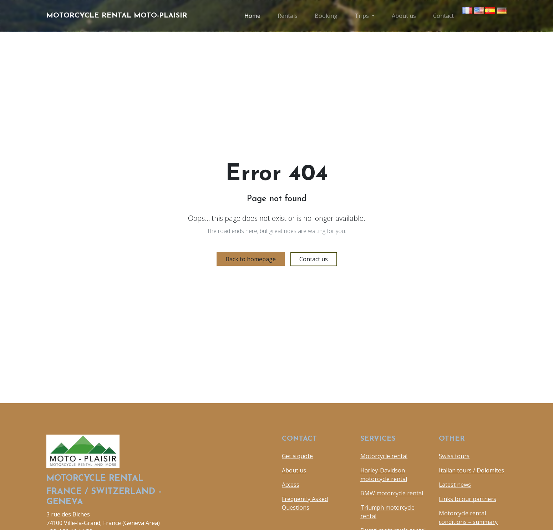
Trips (362, 16)
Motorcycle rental (383, 456)
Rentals (288, 16)
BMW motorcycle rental (391, 493)
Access (290, 485)
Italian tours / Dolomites (471, 470)
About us (404, 16)
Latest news (455, 485)
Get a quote (297, 456)
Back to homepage (250, 259)
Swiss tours (454, 456)
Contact (443, 16)
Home (252, 16)
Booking (326, 16)
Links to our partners (467, 499)
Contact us (313, 259)
